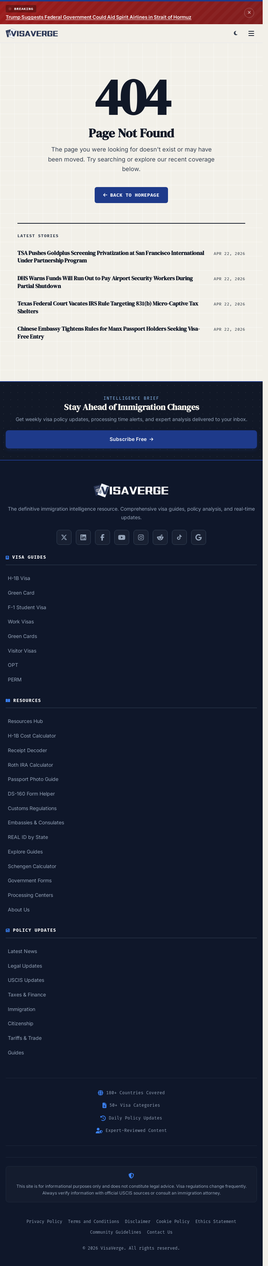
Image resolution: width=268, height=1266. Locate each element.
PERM (15, 679)
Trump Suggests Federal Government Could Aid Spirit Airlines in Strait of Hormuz (98, 17)
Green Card (21, 593)
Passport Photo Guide (33, 779)
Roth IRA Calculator (30, 765)
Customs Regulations (32, 808)
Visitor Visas (22, 651)
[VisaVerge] (32, 33)
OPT (13, 665)
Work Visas (21, 621)
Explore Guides (25, 852)
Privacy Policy (44, 1221)
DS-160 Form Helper (31, 794)
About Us (19, 909)
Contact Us (160, 1232)
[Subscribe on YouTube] (121, 537)
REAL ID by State (28, 837)
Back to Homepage (131, 195)
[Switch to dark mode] (235, 33)
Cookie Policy (173, 1221)
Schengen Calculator (32, 866)
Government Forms (30, 880)
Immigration (21, 1009)
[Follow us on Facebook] (102, 537)
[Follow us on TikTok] (179, 537)
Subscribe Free (131, 439)
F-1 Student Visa (27, 607)
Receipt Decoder (27, 750)
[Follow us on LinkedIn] (83, 537)
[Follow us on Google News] (198, 537)
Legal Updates (25, 966)
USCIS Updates (26, 980)
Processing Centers (30, 895)
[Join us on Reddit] (160, 537)
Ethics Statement (215, 1221)
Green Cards (22, 636)
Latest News (22, 951)
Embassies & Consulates (36, 822)
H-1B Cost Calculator (32, 736)
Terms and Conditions (93, 1221)
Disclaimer (138, 1221)
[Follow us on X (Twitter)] (64, 537)
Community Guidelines (115, 1232)
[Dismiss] (249, 13)
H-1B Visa (19, 578)
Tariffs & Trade (25, 1038)
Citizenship (20, 1023)
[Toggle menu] (251, 33)
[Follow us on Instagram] (140, 537)
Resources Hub (25, 721)
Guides (16, 1052)
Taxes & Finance (27, 994)
